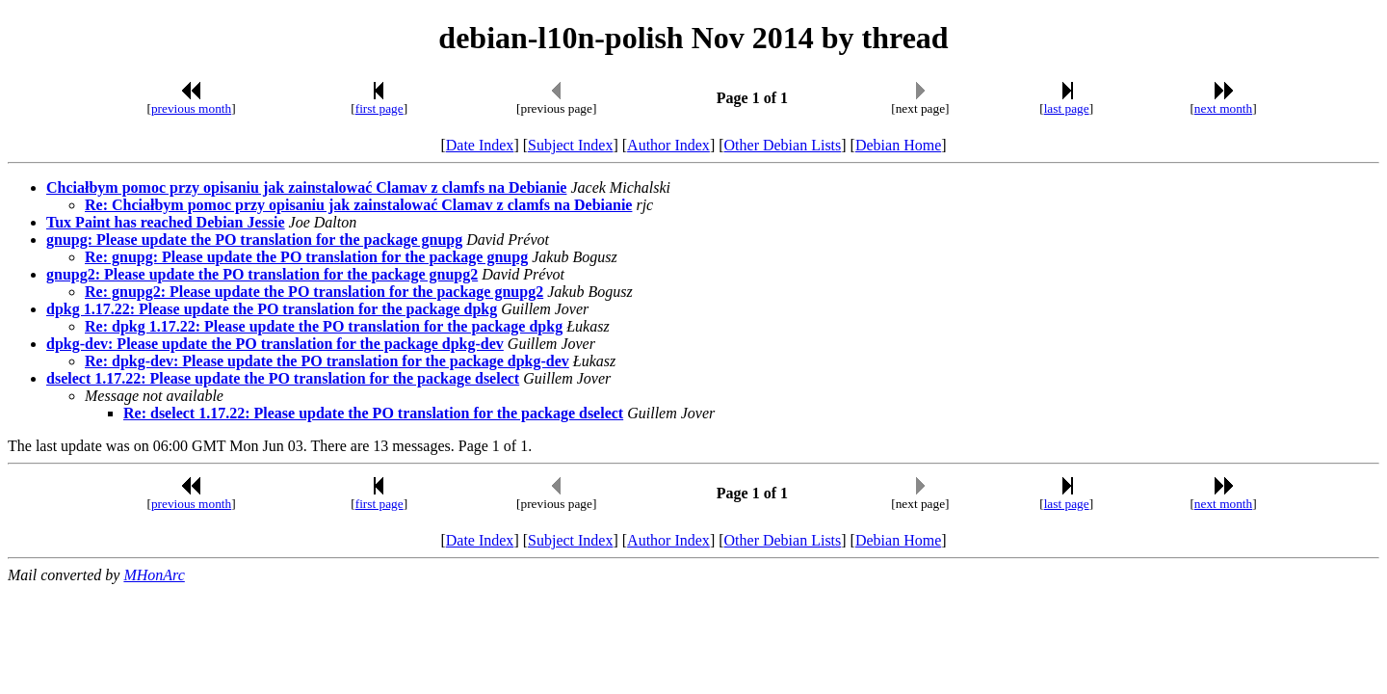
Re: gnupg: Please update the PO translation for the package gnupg (306, 257)
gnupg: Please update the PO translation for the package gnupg (254, 239)
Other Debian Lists (783, 145)
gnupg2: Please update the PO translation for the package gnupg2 (262, 274)
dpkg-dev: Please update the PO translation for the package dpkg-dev (275, 343)
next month (1223, 108)
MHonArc (153, 575)
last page (1066, 108)
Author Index (668, 145)
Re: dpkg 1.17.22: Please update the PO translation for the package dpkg (324, 326)
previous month (191, 108)
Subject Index (570, 145)
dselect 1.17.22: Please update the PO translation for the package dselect (282, 378)
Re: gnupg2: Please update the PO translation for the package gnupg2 (314, 291)
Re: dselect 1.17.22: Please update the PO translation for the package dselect (373, 413)
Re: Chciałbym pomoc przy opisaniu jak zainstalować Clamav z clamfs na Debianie (358, 205)
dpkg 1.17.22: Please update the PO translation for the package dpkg (271, 309)
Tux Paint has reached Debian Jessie (165, 222)
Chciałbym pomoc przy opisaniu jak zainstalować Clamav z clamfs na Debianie (306, 187)
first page (379, 108)
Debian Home (898, 145)
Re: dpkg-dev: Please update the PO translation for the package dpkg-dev (327, 361)
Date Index (480, 145)
